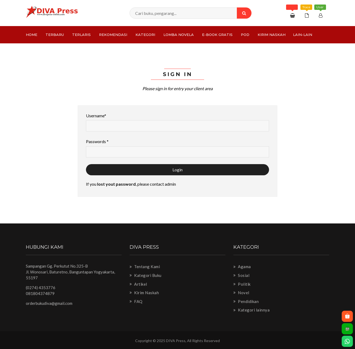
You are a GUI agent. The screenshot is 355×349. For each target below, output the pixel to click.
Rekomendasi (113, 34)
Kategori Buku (146, 275)
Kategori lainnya (251, 310)
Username (96, 115)
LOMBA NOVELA (178, 34)
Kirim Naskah (272, 34)
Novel (241, 292)
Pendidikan (246, 301)
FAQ (136, 301)
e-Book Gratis (217, 34)
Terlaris (81, 34)
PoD (245, 34)
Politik (242, 284)
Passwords (97, 141)
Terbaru (55, 34)
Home (31, 34)
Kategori (145, 34)
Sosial (241, 275)
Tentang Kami (145, 266)
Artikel (138, 284)
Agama (242, 266)
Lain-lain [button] (302, 34)
